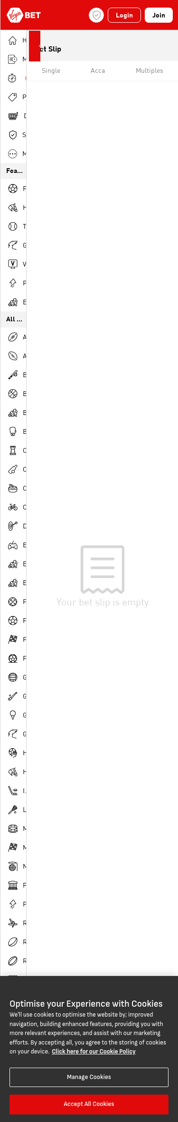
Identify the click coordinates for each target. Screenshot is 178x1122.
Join (158, 15)
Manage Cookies (89, 1077)
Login (124, 15)
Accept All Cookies (89, 1104)
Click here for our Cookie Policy (93, 1051)
